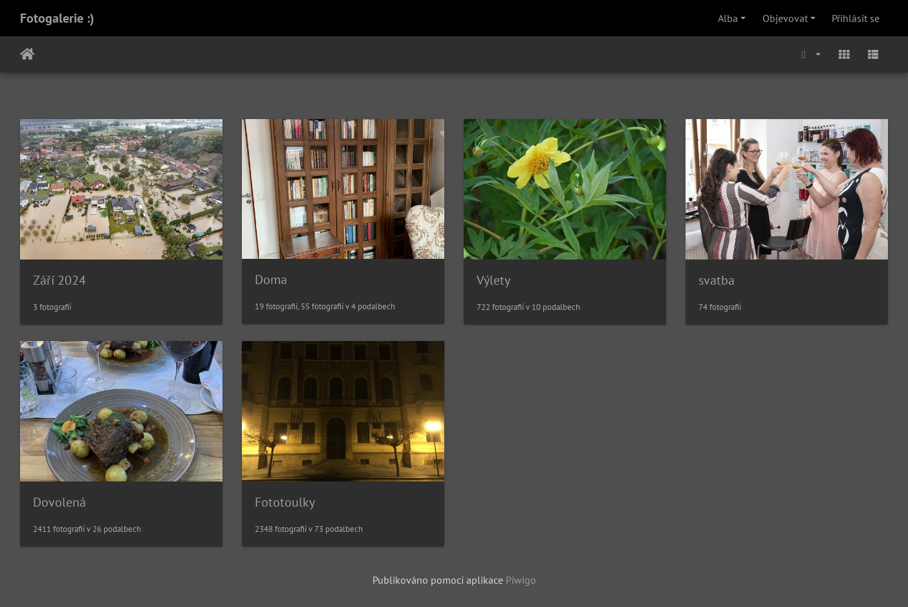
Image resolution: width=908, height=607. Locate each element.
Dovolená (59, 502)
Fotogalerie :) (57, 18)
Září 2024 (59, 280)
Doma (271, 279)
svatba (716, 280)
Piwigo (521, 579)
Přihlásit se (856, 18)
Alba (728, 18)
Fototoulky (285, 502)
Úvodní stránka (27, 54)
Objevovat (785, 18)
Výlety (493, 280)
